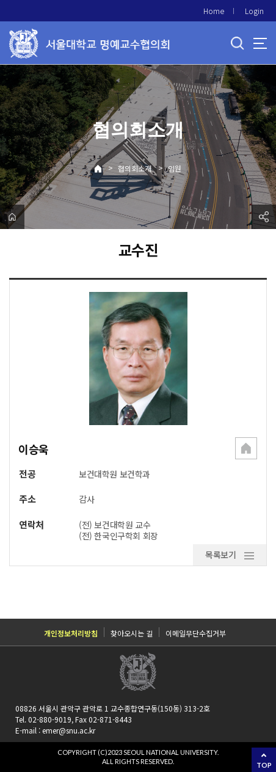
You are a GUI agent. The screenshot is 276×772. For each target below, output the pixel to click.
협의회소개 (134, 168)
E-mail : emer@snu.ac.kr (55, 730)
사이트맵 (260, 43)
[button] (246, 449)
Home (213, 10)
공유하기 (264, 217)
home (12, 217)
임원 (174, 168)
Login (254, 10)
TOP (264, 765)
